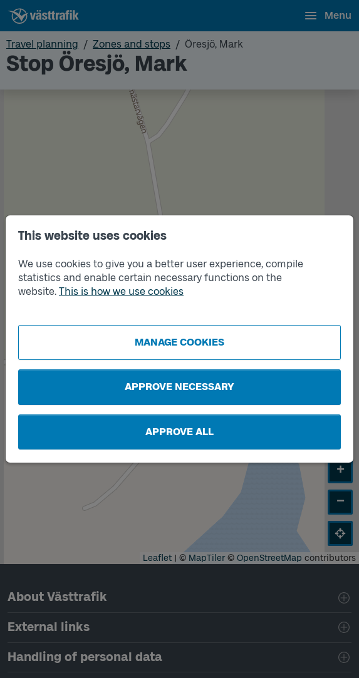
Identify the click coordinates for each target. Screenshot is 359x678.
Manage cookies (179, 342)
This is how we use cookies (121, 291)
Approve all (179, 432)
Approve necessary (179, 387)
